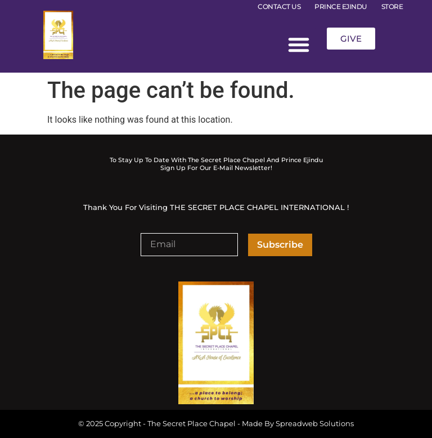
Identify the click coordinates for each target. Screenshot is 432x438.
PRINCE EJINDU (340, 7)
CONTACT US (279, 7)
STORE (392, 7)
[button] (299, 44)
